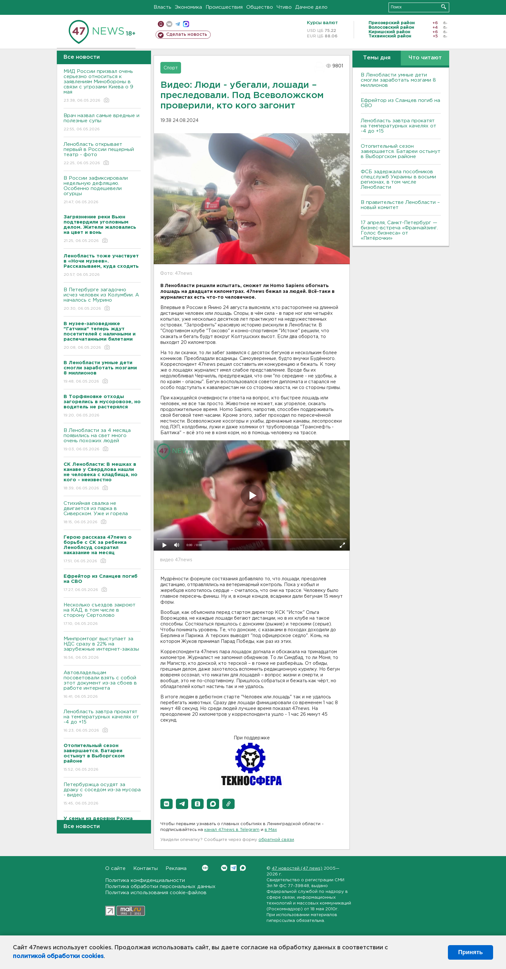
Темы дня (376, 57)
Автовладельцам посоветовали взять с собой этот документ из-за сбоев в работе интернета (102, 685)
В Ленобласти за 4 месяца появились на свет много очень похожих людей (102, 440)
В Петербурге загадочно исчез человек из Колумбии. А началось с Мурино (102, 299)
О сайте (115, 868)
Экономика (188, 7)
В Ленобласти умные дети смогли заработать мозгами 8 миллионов (398, 80)
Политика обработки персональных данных (160, 886)
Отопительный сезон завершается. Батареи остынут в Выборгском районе (400, 151)
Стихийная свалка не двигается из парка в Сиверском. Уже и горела (102, 513)
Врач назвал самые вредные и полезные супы (102, 123)
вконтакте (169, 24)
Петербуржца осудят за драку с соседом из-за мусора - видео (102, 794)
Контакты (145, 868)
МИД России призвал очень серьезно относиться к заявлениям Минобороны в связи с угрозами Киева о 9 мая (102, 86)
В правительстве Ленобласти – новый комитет (400, 205)
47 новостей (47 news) (297, 868)
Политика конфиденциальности (145, 880)
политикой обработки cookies (58, 956)
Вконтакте (205, 868)
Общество (259, 7)
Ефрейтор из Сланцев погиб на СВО (400, 103)
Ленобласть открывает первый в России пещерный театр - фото (102, 154)
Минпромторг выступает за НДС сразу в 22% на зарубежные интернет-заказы (102, 648)
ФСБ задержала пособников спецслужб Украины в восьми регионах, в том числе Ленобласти (398, 179)
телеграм (178, 24)
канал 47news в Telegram (231, 830)
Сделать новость (186, 34)
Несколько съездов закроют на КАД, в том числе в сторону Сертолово (102, 614)
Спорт (171, 68)
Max (243, 868)
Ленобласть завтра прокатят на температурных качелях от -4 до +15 (102, 721)
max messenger (186, 24)
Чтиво (284, 7)
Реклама (176, 868)
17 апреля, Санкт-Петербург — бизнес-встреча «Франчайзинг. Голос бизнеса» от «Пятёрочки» (399, 230)
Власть (162, 7)
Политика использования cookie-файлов (156, 893)
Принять (470, 952)
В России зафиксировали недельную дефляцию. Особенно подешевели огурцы (102, 190)
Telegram (233, 868)
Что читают (425, 57)
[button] (166, 804)
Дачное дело (311, 7)
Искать (443, 6)
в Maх (271, 830)
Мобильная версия (161, 24)
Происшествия (224, 7)
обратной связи (276, 840)
